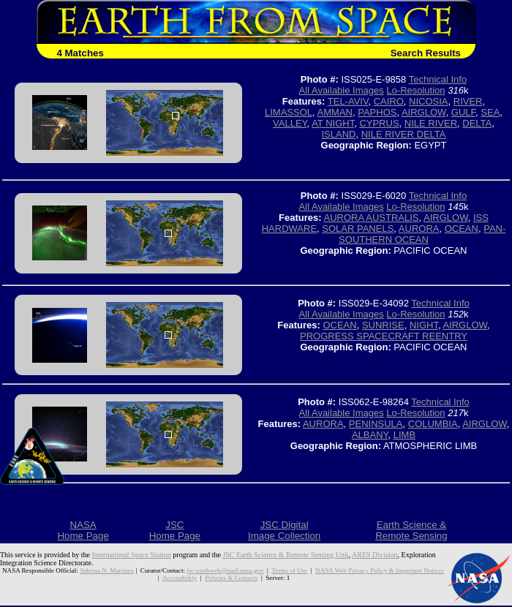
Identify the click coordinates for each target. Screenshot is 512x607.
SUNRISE (383, 325)
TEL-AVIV (348, 101)
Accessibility (179, 577)
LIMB (404, 434)
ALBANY (370, 434)
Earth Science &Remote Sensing (411, 530)
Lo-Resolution (415, 90)
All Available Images (341, 90)
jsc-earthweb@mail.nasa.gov (225, 570)
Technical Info (438, 79)
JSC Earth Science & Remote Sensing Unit (285, 555)
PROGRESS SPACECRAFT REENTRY (383, 336)
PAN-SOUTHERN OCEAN (422, 234)
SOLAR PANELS (358, 228)
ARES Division (375, 555)
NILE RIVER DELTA (403, 134)
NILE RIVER (430, 123)
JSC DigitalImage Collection (284, 530)
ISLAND (338, 134)
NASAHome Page (82, 530)
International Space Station (131, 555)
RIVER (468, 101)
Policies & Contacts (231, 577)
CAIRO (389, 101)
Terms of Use (289, 570)
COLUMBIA (433, 423)
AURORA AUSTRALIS (370, 217)
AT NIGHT (333, 123)
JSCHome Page (174, 530)
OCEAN (461, 228)
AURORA (419, 228)
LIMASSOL (288, 112)
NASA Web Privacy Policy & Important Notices (379, 570)
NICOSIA (428, 101)
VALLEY (290, 123)
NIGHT (424, 325)
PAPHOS (377, 112)
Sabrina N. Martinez (107, 570)
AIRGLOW (424, 112)
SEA (490, 112)
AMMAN (335, 112)
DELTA (477, 123)
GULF (463, 112)
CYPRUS (379, 123)
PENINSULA (376, 423)
